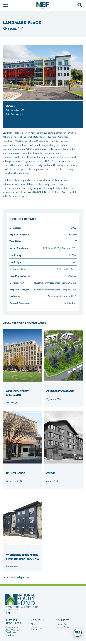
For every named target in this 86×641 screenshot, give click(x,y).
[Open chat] (78, 633)
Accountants (11, 627)
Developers (10, 632)
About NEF (36, 629)
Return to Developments (16, 577)
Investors (9, 635)
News (33, 624)
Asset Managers (12, 629)
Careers (34, 626)
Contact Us (61, 624)
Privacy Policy (62, 626)
